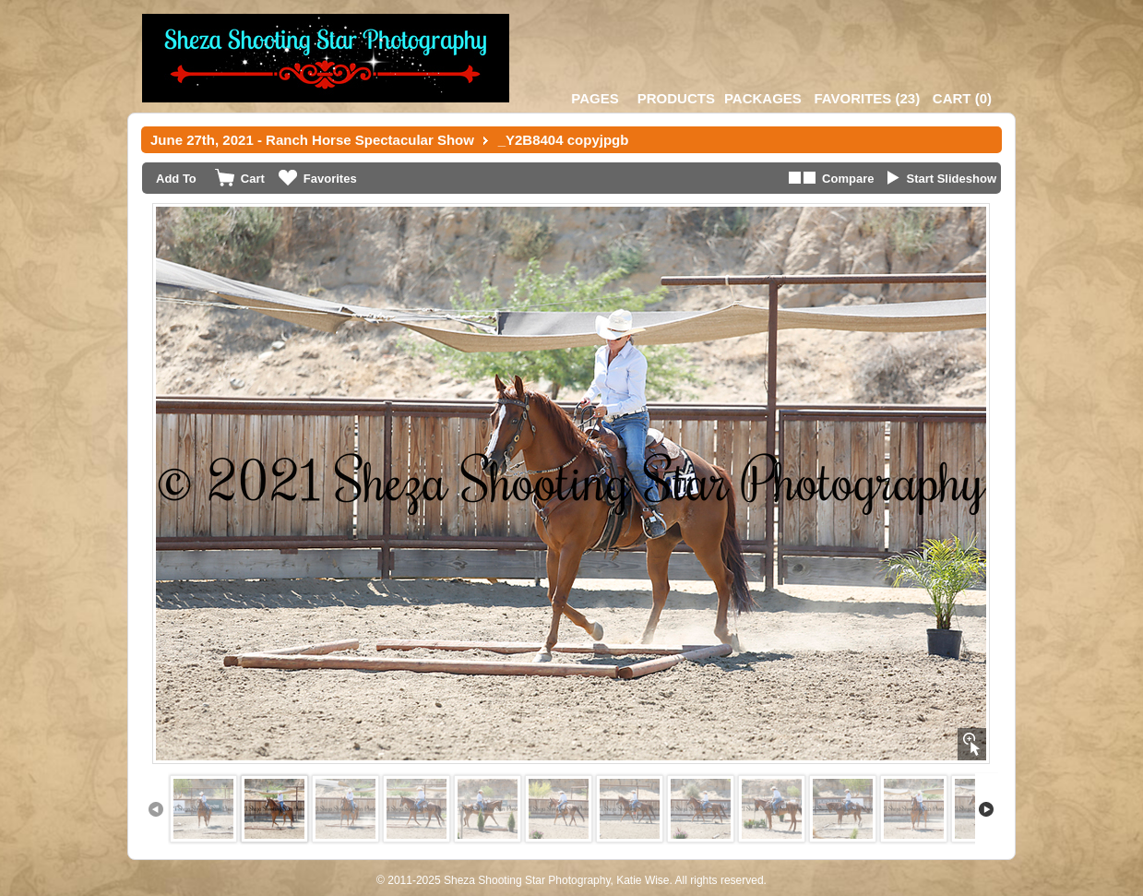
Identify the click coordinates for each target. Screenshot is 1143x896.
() (867, 98)
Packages (763, 98)
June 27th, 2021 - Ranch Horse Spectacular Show (312, 140)
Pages (594, 98)
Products (676, 98)
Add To (176, 178)
